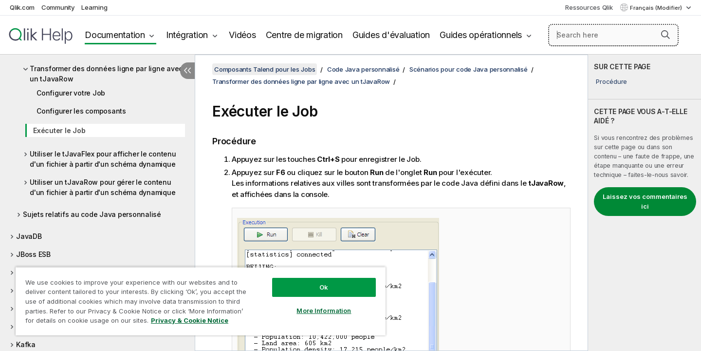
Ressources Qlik (588, 7)
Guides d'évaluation (391, 35)
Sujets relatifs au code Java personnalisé (92, 214)
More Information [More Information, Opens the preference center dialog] (323, 310)
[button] (665, 34)
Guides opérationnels (481, 35)
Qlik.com (22, 7)
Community (58, 7)
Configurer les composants (81, 111)
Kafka (26, 344)
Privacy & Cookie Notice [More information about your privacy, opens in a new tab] (189, 320)
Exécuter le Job (59, 130)
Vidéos (242, 35)
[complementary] (644, 203)
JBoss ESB (33, 254)
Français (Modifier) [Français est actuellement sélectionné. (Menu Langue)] (656, 7)
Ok (323, 287)
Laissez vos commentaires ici (645, 201)
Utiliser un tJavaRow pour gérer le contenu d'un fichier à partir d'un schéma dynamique (102, 187)
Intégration (187, 35)
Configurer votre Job (71, 93)
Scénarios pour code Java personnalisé (468, 69)
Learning (94, 7)
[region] (201, 301)
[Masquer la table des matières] (187, 70)
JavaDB (29, 236)
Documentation (115, 35)
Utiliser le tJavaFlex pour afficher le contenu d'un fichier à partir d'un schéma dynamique (103, 159)
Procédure (611, 81)
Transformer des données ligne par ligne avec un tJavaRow (106, 73)
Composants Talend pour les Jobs (264, 69)
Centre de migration (304, 35)
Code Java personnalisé (363, 69)
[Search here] (613, 35)
